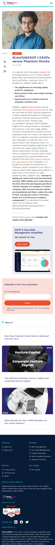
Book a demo (22, 244)
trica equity (26, 217)
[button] (51, 3)
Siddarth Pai (45, 72)
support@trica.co (8, 527)
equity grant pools (30, 110)
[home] (7, 3)
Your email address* (12, 292)
